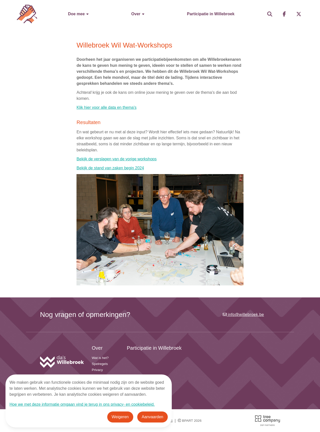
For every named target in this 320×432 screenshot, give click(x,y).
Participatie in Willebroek (210, 14)
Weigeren (120, 417)
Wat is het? (100, 358)
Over (138, 14)
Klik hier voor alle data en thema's (106, 107)
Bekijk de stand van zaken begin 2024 (110, 168)
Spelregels (100, 364)
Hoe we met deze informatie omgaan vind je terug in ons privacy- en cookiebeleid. (82, 404)
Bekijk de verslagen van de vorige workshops (116, 159)
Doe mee (78, 14)
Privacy (97, 370)
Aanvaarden (152, 417)
